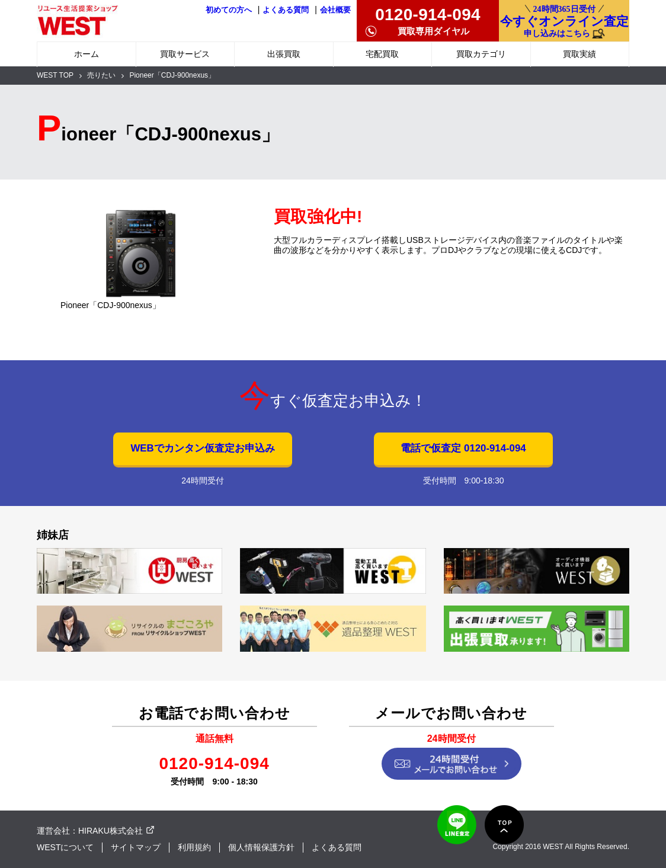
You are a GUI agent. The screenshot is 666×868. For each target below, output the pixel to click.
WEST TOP (55, 75)
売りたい (101, 75)
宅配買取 (382, 54)
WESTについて (65, 847)
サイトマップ (136, 847)
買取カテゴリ (481, 54)
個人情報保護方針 (261, 847)
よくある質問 (285, 10)
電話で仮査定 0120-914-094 (463, 448)
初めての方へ (229, 10)
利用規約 (194, 847)
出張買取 (283, 54)
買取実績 (579, 54)
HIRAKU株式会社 (110, 830)
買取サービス (185, 54)
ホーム (86, 54)
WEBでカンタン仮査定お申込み (202, 448)
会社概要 (335, 10)
